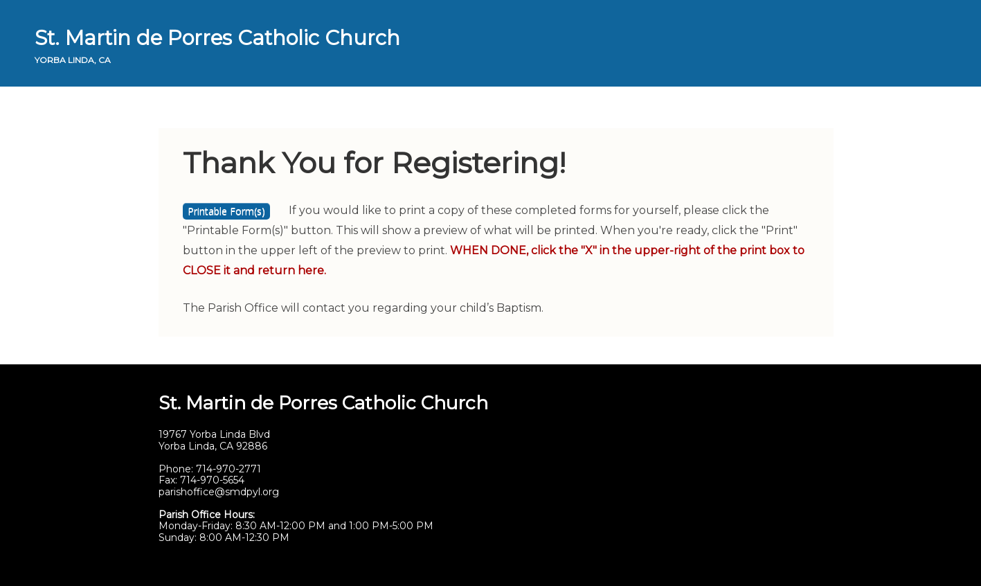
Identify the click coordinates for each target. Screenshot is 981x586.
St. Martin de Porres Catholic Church (217, 38)
